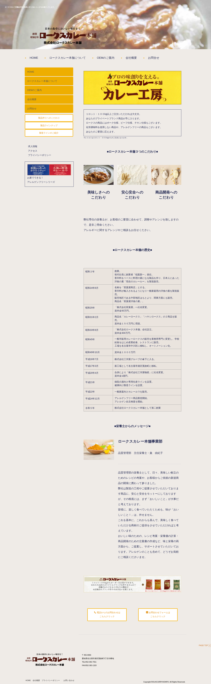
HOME (34, 58)
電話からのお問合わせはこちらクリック (107, 616)
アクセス (32, 152)
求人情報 (32, 148)
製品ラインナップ (49, 127)
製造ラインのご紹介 (49, 134)
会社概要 (141, 58)
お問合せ (166, 58)
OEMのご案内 (113, 58)
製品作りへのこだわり (49, 119)
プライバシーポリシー (39, 157)
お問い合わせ (68, 682)
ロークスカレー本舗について (71, 58)
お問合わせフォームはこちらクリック (158, 616)
